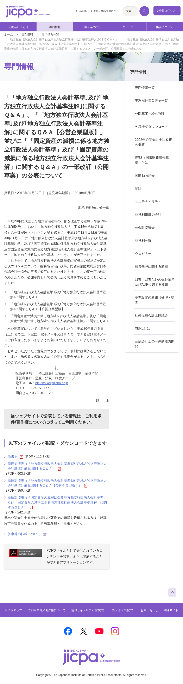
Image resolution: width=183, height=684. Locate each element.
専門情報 (55, 27)
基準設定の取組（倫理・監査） (155, 300)
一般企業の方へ (91, 27)
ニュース (128, 27)
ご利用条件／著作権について (46, 610)
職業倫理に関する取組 (151, 266)
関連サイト (171, 610)
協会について (164, 27)
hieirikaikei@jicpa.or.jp (51, 383)
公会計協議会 (145, 227)
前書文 (15, 457)
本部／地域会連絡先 (105, 11)
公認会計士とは (18, 27)
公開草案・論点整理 (150, 113)
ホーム (8, 34)
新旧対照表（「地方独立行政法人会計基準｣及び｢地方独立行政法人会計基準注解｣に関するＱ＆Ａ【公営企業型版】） (57, 483)
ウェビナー (143, 253)
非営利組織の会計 (148, 214)
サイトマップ (13, 610)
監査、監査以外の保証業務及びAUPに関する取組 (155, 282)
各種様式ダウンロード (151, 126)
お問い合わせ (149, 610)
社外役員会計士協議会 (151, 315)
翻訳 (138, 188)
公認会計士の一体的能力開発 (155, 344)
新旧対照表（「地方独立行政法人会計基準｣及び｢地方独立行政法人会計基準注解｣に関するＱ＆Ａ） (57, 466)
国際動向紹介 (145, 175)
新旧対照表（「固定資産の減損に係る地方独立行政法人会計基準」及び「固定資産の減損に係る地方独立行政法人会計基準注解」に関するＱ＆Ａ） (57, 502)
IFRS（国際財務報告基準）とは (152, 160)
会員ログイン (167, 10)
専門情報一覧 (50, 34)
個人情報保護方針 (123, 610)
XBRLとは (142, 328)
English (83, 11)
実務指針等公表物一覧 (151, 100)
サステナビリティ (148, 201)
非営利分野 (143, 240)
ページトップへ (172, 591)
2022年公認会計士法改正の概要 (153, 142)
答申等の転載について (27, 534)
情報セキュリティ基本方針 (88, 610)
